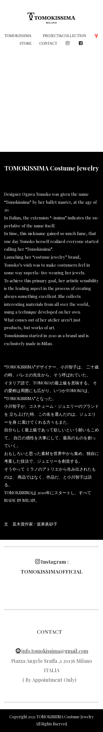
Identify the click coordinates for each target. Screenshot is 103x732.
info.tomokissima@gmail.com (52, 650)
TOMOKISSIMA (17, 36)
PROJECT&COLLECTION (64, 36)
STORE (26, 43)
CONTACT (48, 43)
